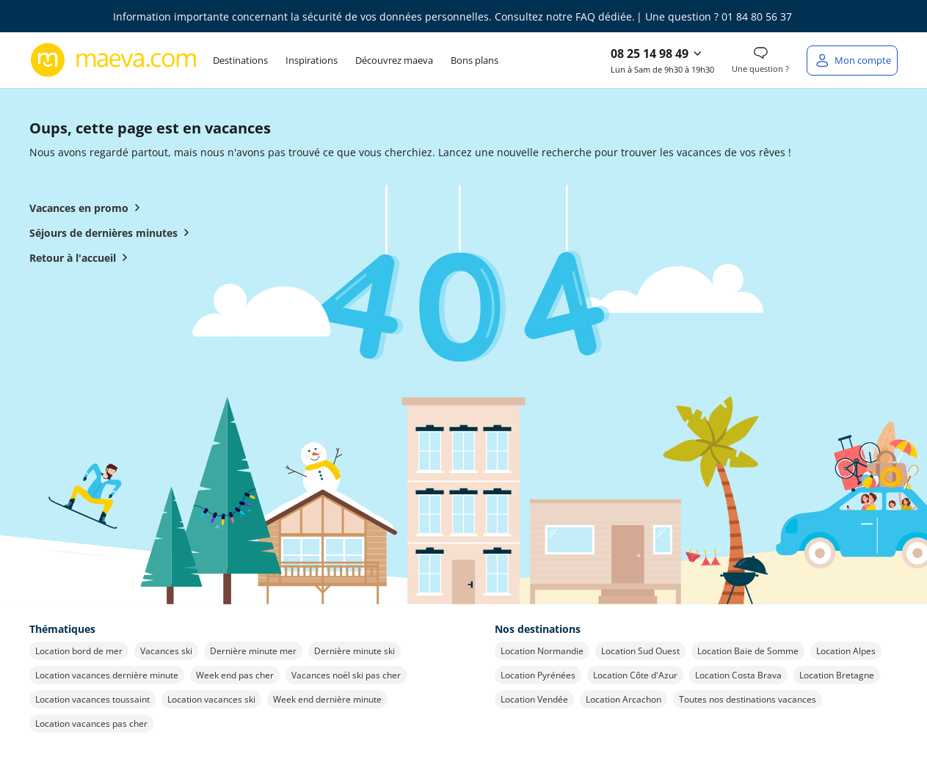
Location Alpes (846, 651)
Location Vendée (534, 699)
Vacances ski (166, 651)
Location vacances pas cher (91, 723)
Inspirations (312, 60)
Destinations (240, 60)
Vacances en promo (87, 207)
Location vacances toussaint (92, 699)
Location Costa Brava (738, 675)
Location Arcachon (623, 699)
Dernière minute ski (354, 651)
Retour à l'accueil (81, 257)
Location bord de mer (79, 651)
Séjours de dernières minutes (112, 232)
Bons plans (474, 60)
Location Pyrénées (538, 675)
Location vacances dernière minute (106, 675)
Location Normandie (542, 651)
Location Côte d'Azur (635, 675)
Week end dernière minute (327, 699)
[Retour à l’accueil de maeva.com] (113, 60)
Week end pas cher (235, 675)
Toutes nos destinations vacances (747, 699)
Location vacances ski (211, 699)
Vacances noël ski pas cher (346, 675)
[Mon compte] (852, 60)
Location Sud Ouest (640, 651)
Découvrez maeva (394, 60)
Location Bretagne (836, 675)
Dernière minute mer (253, 651)
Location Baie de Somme (748, 651)
